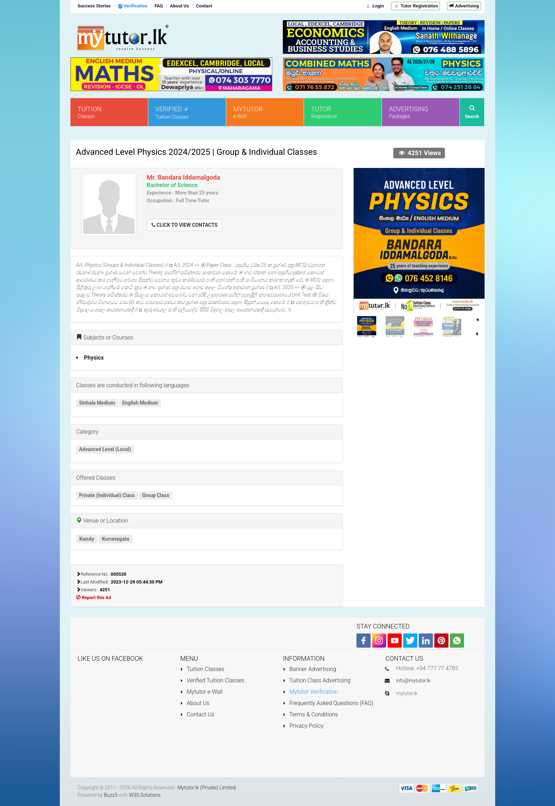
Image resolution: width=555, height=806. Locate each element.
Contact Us (197, 714)
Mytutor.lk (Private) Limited (206, 787)
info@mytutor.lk (413, 680)
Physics (94, 357)
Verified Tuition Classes (212, 680)
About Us (195, 703)
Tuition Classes (202, 669)
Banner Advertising (309, 669)
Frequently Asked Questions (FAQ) (328, 703)
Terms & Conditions (310, 714)
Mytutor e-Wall (201, 691)
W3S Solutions (144, 795)
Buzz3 (111, 795)
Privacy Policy (303, 725)
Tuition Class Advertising (316, 680)
